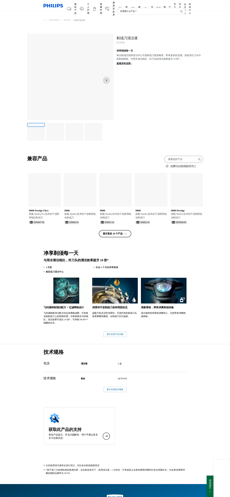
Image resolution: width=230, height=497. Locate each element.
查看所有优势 (123, 57)
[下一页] (106, 74)
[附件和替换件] (56, 14)
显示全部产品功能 (115, 385)
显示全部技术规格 (115, 441)
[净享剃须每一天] (36, 126)
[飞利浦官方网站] (46, 14)
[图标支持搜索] (181, 5)
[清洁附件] (68, 14)
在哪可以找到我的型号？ (183, 160)
